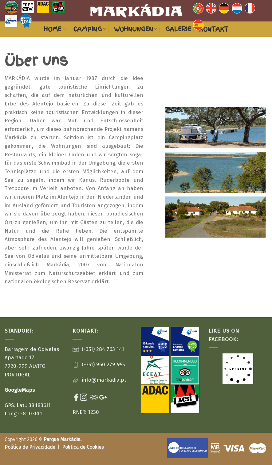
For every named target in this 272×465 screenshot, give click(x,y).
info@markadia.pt (104, 380)
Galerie (178, 29)
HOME (54, 29)
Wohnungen (135, 29)
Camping (89, 29)
